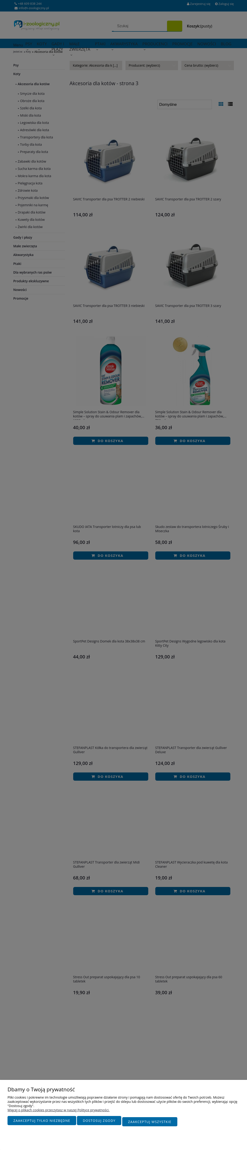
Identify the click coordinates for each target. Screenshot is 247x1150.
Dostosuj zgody (99, 1123)
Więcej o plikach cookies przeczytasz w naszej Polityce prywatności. (59, 1112)
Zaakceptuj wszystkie (149, 1123)
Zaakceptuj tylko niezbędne (41, 1123)
